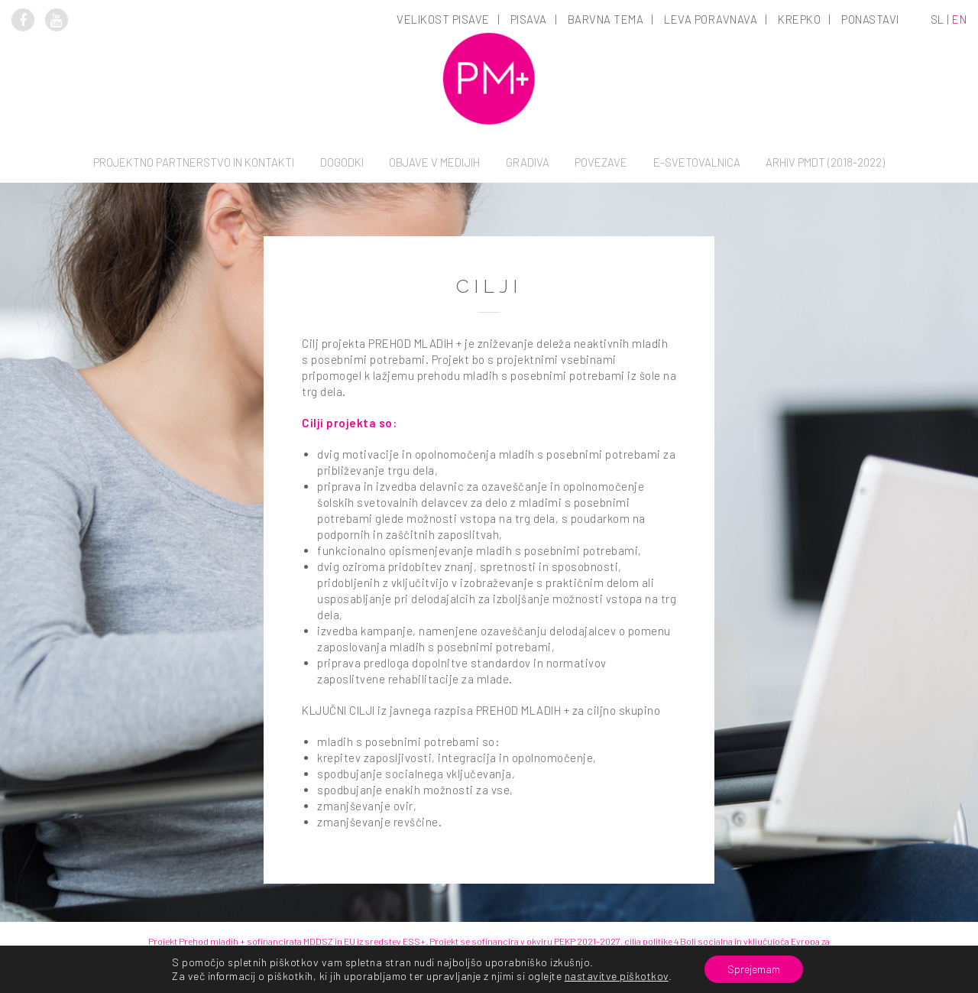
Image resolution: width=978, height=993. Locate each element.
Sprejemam (753, 968)
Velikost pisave (443, 19)
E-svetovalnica (696, 162)
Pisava (528, 19)
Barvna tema (606, 19)
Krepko (799, 19)
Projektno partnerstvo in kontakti (193, 162)
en (959, 19)
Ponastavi (870, 19)
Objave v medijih (434, 162)
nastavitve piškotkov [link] (617, 975)
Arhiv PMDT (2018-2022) (825, 162)
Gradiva (527, 162)
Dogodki (342, 162)
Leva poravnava (710, 19)
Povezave (601, 162)
